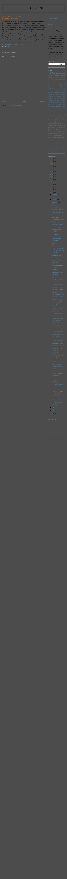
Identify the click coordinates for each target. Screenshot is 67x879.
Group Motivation (61, 98)
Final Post (50, 75)
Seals (49, 115)
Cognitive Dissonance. (58, 311)
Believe (55, 90)
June (53, 407)
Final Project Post (58, 75)
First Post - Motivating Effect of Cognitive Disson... (58, 366)
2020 (51, 171)
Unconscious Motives (57, 224)
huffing (50, 139)
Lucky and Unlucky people (59, 106)
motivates (63, 141)
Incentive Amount (60, 100)
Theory (60, 121)
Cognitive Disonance (57, 384)
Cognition (55, 92)
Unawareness (51, 87)
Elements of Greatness (53, 94)
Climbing (50, 92)
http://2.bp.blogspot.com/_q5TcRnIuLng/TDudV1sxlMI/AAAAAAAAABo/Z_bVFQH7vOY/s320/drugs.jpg (56, 133)
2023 (51, 164)
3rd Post (56, 81)
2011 (51, 192)
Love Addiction (57, 104)
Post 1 (62, 85)
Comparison (59, 92)
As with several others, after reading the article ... (58, 357)
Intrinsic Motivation (53, 102)
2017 (51, 179)
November (55, 197)
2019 (51, 174)
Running (63, 114)
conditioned (59, 127)
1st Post (10, 46)
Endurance (62, 94)
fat (64, 129)
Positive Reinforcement (58, 253)
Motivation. (55, 207)
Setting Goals (61, 117)
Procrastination (52, 79)
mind (59, 141)
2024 (51, 161)
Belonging (59, 90)
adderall (56, 125)
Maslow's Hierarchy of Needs (55, 108)
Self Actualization (55, 115)
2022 (51, 166)
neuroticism (50, 144)
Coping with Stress (59, 83)
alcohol (59, 125)
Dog (64, 92)
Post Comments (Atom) (16, 105)
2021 (51, 169)
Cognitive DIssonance (57, 287)
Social (49, 119)
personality (54, 88)
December (55, 194)
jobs (64, 139)
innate (54, 139)
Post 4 (49, 114)
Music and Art (53, 85)
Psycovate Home (52, 18)
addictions (62, 87)
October (54, 199)
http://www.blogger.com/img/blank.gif (56, 137)
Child (63, 90)
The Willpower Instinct (53, 121)
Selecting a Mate (56, 243)
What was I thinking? (57, 265)
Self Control (62, 115)
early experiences (54, 129)
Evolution (50, 96)
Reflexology (57, 114)
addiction (57, 87)
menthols (56, 141)
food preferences (60, 79)
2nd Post (50, 81)
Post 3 (63, 112)
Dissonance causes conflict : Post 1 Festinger (56, 380)
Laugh (60, 102)
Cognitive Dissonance (57, 276)
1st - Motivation (56, 362)
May (53, 410)
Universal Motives (57, 123)
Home (24, 101)
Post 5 (53, 114)
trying (51, 150)
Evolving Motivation (57, 258)
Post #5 (56, 112)
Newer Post (5, 101)
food (49, 88)
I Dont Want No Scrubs (58, 212)
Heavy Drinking (56, 222)
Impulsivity (50, 100)
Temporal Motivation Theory (58, 119)
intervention (59, 139)
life (53, 141)
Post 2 (60, 112)
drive (64, 127)
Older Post (43, 101)
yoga (54, 150)
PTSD (53, 112)
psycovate (33, 8)
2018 (51, 176)
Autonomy (50, 90)
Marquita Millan (60, 73)
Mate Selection (56, 215)
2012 (51, 189)
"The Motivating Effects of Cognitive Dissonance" (58, 327)
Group (54, 98)
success (63, 146)
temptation (50, 148)
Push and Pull (55, 204)
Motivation (62, 77)
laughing (50, 141)
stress (53, 146)
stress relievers (58, 146)
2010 (51, 413)
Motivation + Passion (57, 209)
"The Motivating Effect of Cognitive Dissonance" (58, 336)
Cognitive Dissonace (57, 282)
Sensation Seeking (52, 117)
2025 (51, 158)
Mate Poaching (56, 227)
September (55, 202)
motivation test (52, 142)
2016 (51, 182)
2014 (51, 187)
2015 (51, 184)
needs (63, 142)
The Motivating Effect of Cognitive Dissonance (57, 303)
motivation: (58, 142)
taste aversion (61, 88)
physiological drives (58, 144)
